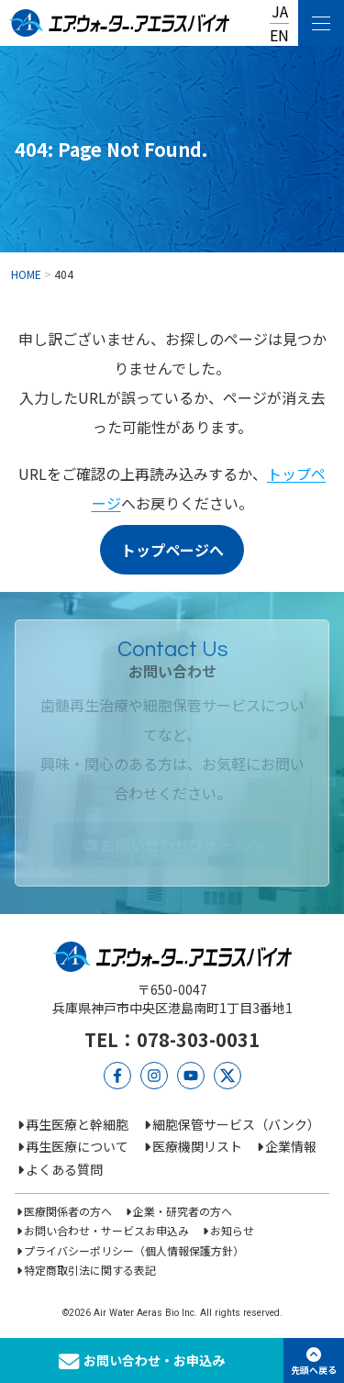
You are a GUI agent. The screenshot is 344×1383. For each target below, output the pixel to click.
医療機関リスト (197, 1146)
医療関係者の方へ (68, 1211)
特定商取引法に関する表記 (90, 1269)
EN (279, 35)
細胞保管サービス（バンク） (236, 1124)
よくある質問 (64, 1169)
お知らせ (232, 1230)
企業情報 (290, 1146)
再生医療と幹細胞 (77, 1124)
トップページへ (172, 550)
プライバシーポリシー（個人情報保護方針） (134, 1250)
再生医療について (77, 1146)
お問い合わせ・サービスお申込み (106, 1230)
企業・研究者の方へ (182, 1211)
